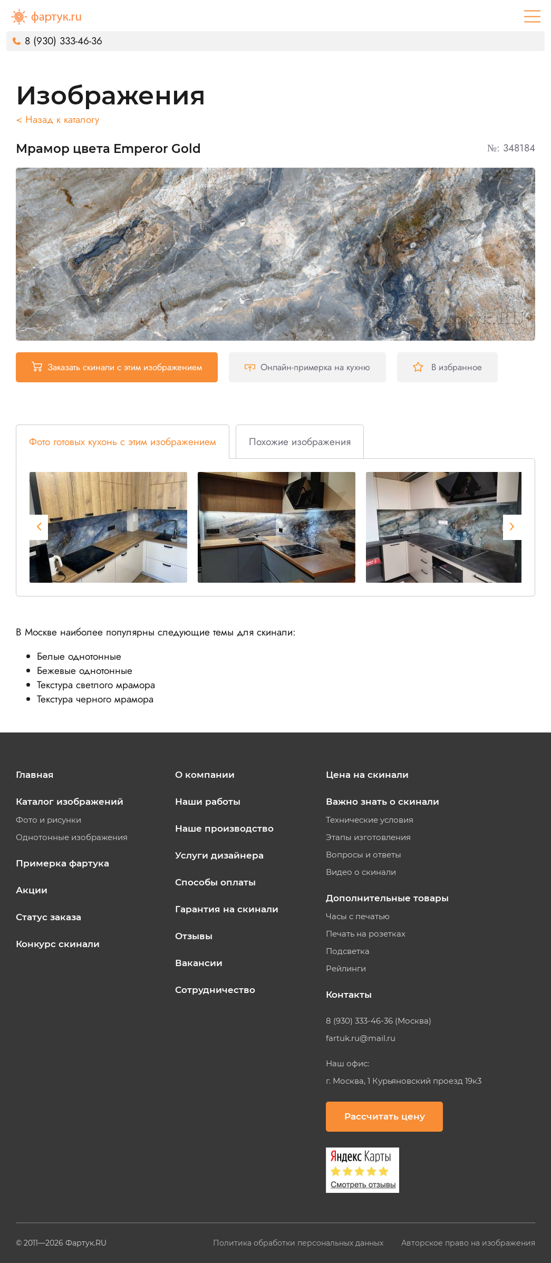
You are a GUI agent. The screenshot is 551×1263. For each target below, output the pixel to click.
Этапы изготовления (368, 837)
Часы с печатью (358, 916)
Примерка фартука (62, 863)
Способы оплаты (215, 882)
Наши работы (207, 801)
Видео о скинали (361, 872)
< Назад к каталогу (57, 119)
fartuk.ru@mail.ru (360, 1038)
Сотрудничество (215, 990)
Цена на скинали (367, 774)
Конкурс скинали (58, 944)
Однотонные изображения (72, 837)
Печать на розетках (365, 934)
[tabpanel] (108, 527)
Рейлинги (346, 968)
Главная (35, 774)
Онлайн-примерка (307, 367)
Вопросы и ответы (363, 855)
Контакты (349, 994)
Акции (31, 890)
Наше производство (224, 828)
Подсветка (348, 951)
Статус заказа (48, 917)
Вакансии (199, 963)
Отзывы (193, 936)
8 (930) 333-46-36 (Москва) (378, 1021)
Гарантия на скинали (226, 909)
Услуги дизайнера (219, 855)
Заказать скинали (117, 367)
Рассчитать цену (384, 1116)
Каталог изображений (69, 801)
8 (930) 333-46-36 (63, 41)
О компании (205, 774)
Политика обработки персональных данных (299, 1243)
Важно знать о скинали (382, 801)
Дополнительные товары (387, 898)
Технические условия (369, 820)
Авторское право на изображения (468, 1243)
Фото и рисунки (48, 820)
